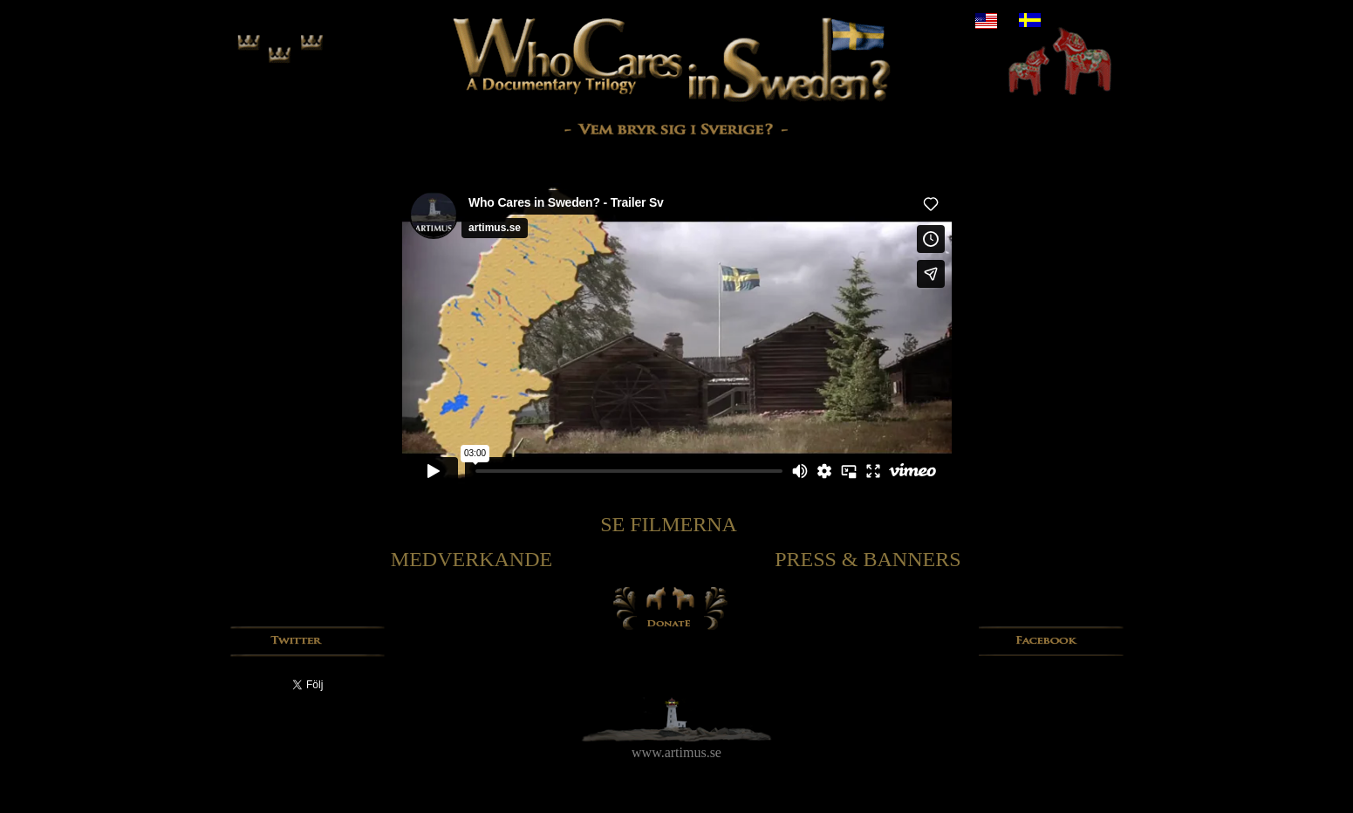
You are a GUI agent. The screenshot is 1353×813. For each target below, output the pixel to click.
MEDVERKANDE (471, 559)
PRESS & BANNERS (867, 559)
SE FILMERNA (668, 524)
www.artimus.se (676, 752)
